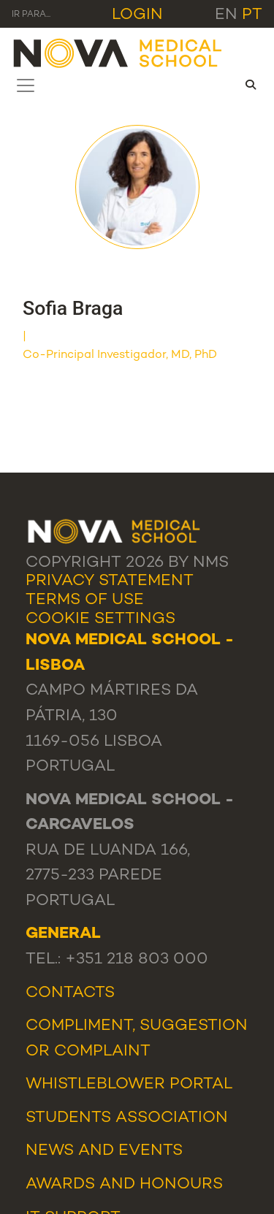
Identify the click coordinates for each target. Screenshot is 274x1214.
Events (150, 1150)
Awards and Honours (124, 1184)
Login (137, 15)
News (50, 1150)
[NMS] (118, 52)
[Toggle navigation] (25, 85)
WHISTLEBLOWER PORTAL (129, 1084)
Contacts (70, 993)
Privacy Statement (110, 581)
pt (252, 15)
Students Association (127, 1118)
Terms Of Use (85, 600)
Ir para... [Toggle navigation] (31, 15)
